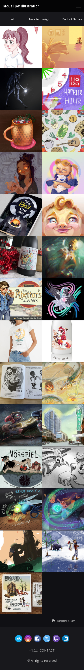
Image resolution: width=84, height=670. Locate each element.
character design (38, 19)
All (12, 19)
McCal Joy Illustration (21, 6)
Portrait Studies (72, 19)
